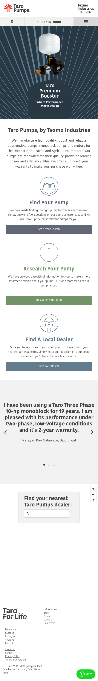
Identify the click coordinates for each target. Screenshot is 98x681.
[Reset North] (93, 500)
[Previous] (6, 432)
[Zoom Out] (93, 494)
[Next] (92, 432)
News (47, 616)
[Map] (49, 543)
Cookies (9, 653)
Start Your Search (49, 229)
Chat (85, 674)
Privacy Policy (12, 656)
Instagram (10, 636)
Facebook (10, 633)
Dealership (49, 623)
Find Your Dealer (49, 366)
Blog (46, 613)
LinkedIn (9, 643)
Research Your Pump (49, 300)
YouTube (9, 640)
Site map (10, 649)
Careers (48, 620)
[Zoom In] (93, 489)
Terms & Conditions (15, 660)
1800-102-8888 (49, 21)
